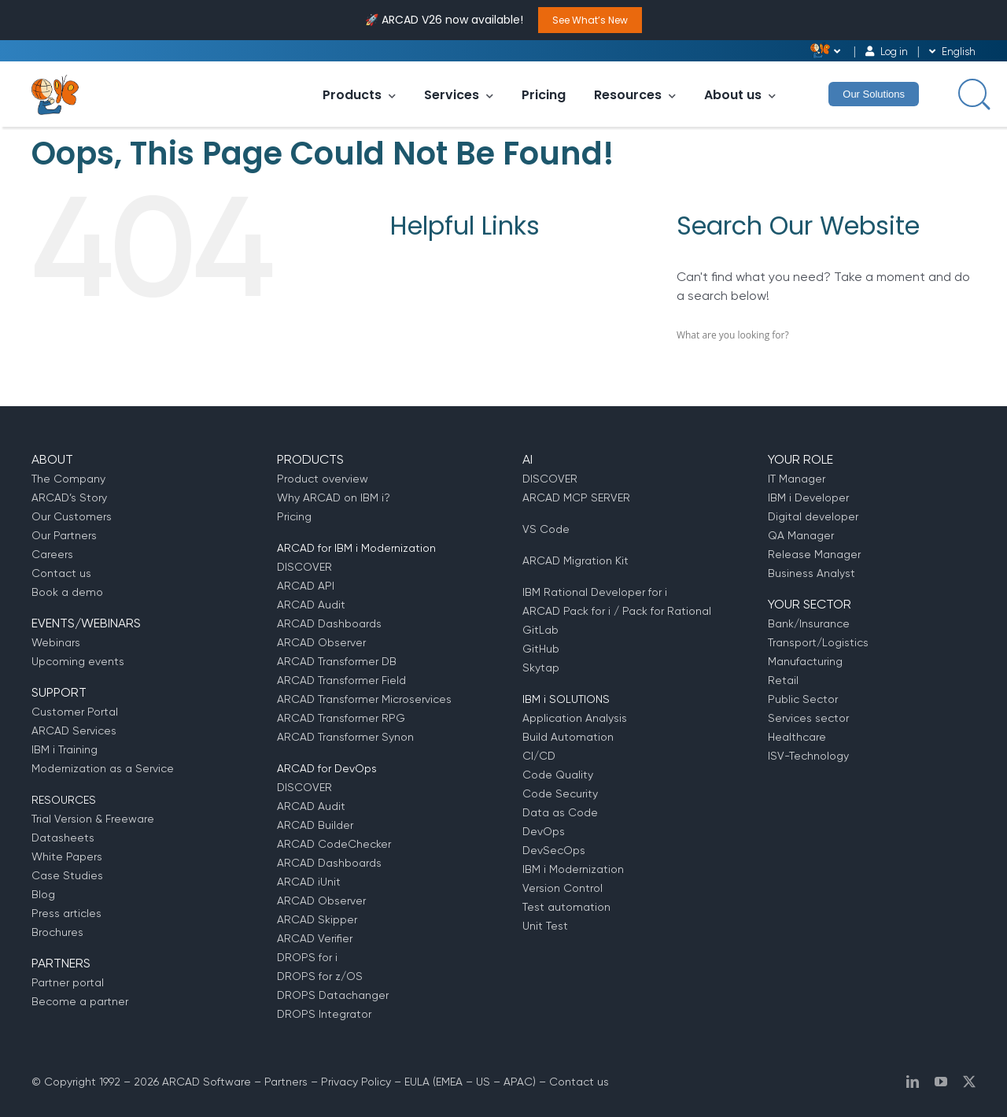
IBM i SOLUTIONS (566, 699)
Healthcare (797, 736)
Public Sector (803, 699)
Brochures (57, 932)
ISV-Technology (808, 755)
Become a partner (79, 1001)
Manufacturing (805, 661)
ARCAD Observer (321, 642)
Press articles (66, 913)
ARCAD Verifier (314, 938)
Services (458, 95)
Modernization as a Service (102, 768)
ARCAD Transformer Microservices (364, 699)
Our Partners (64, 535)
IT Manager (796, 478)
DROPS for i (307, 957)
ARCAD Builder (315, 825)
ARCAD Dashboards (329, 623)
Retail (783, 680)
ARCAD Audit (311, 604)
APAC (518, 1081)
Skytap (540, 667)
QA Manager (801, 535)
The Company (68, 478)
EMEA (449, 1081)
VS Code (546, 529)
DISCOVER (304, 566)
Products (359, 95)
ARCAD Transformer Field (341, 680)
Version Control (562, 888)
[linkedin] (912, 1081)
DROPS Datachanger (333, 995)
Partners (286, 1081)
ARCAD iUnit (309, 881)
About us (740, 95)
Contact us (61, 573)
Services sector (808, 718)
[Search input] (972, 93)
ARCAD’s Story (69, 497)
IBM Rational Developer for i (594, 592)
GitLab (540, 629)
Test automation (566, 907)
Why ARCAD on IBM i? (333, 497)
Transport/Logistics (818, 642)
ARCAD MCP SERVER (576, 497)
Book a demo (67, 592)
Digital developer (813, 516)
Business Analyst (811, 573)
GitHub (540, 648)
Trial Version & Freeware (92, 818)
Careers (52, 554)
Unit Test (545, 925)
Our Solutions (874, 94)
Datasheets (62, 837)
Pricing (544, 95)
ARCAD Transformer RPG (341, 718)
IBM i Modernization (573, 869)
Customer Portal (74, 711)
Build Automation (568, 736)
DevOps (543, 831)
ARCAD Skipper (317, 919)
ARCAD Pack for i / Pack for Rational (616, 611)
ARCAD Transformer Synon (345, 736)
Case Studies (67, 875)
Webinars (55, 642)
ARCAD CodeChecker (334, 844)
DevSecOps (553, 850)
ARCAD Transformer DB (337, 661)
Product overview (322, 478)
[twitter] (969, 1081)
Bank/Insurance (809, 623)
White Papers (66, 856)
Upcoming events (77, 661)
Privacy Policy (356, 1081)
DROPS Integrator (324, 1014)
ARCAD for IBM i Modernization (356, 548)
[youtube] (941, 1081)
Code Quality (557, 774)
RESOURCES (63, 799)
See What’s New (590, 20)
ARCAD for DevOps (327, 768)
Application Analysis (574, 718)
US (483, 1081)
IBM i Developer (808, 497)
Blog (43, 894)
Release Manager (814, 554)
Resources (635, 95)
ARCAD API (305, 585)
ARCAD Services (73, 730)
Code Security (560, 793)
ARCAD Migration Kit (575, 560)
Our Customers (71, 516)
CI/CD (538, 755)
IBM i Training (64, 749)
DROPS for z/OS (320, 976)
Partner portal (67, 982)
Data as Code (560, 812)
